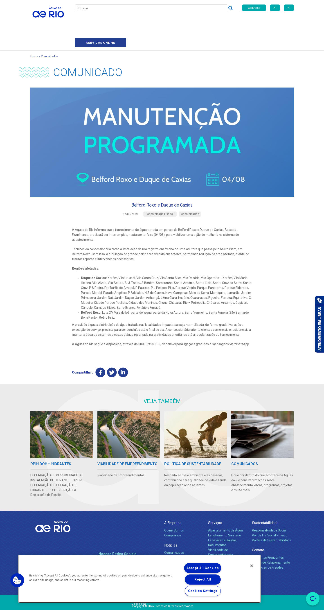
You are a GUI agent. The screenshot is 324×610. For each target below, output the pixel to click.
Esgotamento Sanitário (224, 516)
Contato (258, 531)
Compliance (172, 516)
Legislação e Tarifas (222, 521)
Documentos (217, 526)
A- (289, 7)
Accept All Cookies (203, 568)
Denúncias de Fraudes (267, 549)
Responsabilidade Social (269, 511)
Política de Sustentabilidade (271, 521)
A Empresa (172, 504)
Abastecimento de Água (225, 511)
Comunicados (49, 35)
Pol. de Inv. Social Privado (269, 516)
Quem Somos (174, 511)
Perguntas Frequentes (268, 539)
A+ (275, 7)
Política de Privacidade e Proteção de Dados (162, 603)
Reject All (202, 579)
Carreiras (167, 20)
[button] (17, 580)
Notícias (170, 526)
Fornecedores (188, 20)
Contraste (254, 7)
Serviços (215, 504)
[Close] (251, 566)
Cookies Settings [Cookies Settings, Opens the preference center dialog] (203, 591)
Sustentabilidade (265, 504)
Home (34, 35)
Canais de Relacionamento (271, 544)
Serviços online (268, 20)
